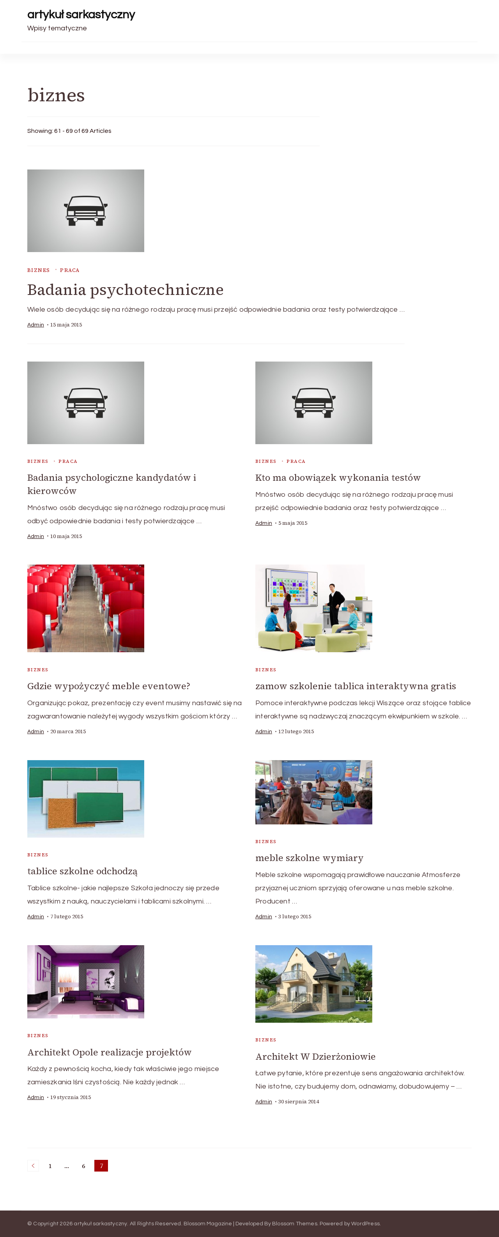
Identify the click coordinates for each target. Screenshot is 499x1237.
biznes (38, 270)
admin (35, 325)
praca (70, 270)
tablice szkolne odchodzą (83, 871)
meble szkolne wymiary (309, 857)
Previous (33, 1165)
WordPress (365, 1223)
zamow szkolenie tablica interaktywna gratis (356, 685)
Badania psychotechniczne (127, 289)
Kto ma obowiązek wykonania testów (339, 478)
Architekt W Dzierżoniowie (316, 1056)
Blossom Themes (294, 1223)
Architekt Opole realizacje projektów (110, 1051)
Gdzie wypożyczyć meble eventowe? (109, 685)
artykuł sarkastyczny (81, 15)
